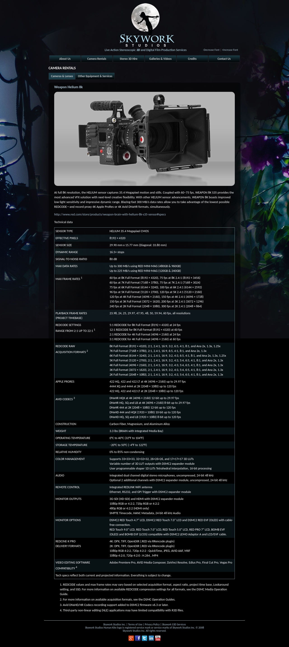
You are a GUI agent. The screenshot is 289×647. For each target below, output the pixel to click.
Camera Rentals (96, 58)
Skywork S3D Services (174, 624)
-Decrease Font (211, 49)
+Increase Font (230, 49)
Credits (192, 58)
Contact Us (224, 58)
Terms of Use (135, 624)
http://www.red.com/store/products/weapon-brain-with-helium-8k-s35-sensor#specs (110, 214)
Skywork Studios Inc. (114, 624)
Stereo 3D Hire (128, 58)
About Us (65, 58)
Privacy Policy (152, 624)
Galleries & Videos (160, 58)
